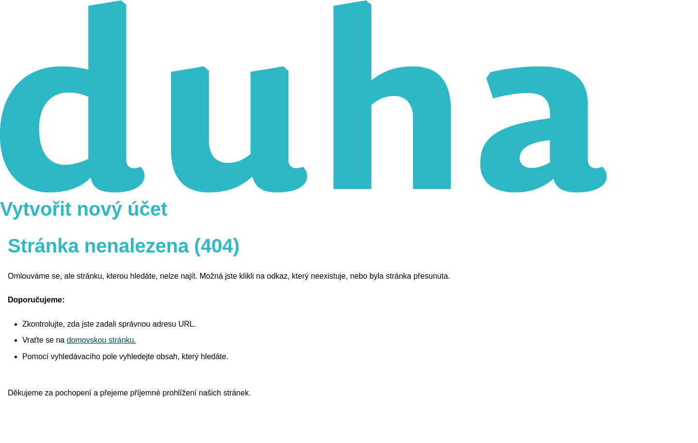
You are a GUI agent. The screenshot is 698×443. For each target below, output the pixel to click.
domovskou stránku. (101, 340)
